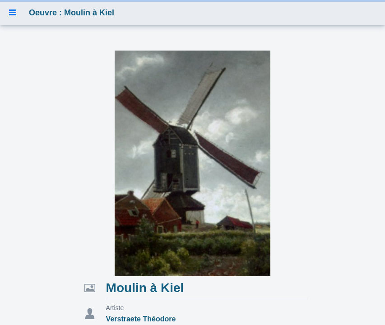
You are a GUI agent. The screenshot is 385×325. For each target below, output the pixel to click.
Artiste (115, 307)
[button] (12, 12)
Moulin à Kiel (145, 288)
